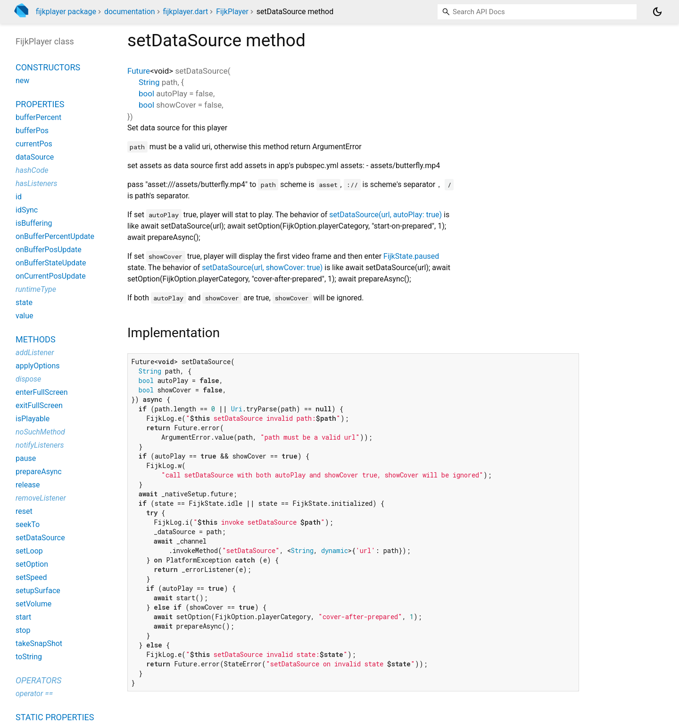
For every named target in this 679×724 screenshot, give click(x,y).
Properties (40, 104)
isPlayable (33, 418)
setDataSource (40, 537)
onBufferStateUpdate (51, 262)
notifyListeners (40, 445)
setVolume (33, 603)
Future (138, 71)
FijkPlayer (232, 11)
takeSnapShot (39, 643)
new (22, 80)
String (149, 82)
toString (29, 656)
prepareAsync (39, 471)
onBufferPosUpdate (49, 249)
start (23, 617)
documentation (129, 11)
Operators (38, 680)
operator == (34, 693)
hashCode (32, 170)
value (24, 315)
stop (23, 630)
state (24, 302)
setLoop (29, 550)
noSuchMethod (40, 431)
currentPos (34, 143)
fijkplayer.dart (185, 11)
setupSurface (38, 590)
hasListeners (37, 183)
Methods (36, 339)
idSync (27, 209)
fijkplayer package (66, 11)
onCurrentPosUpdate (51, 276)
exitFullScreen (39, 405)
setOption (32, 564)
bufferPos (32, 130)
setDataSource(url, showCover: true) (262, 267)
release (28, 484)
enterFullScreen (42, 392)
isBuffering (34, 223)
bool (146, 93)
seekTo (28, 524)
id (19, 196)
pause (26, 458)
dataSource (35, 157)
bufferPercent (38, 117)
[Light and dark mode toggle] (657, 11)
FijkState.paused (411, 256)
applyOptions (37, 365)
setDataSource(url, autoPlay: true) (385, 214)
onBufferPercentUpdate (55, 236)
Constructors (48, 67)
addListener (35, 352)
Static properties (55, 717)
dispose (28, 379)
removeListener (41, 498)
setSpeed (31, 577)
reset (24, 511)
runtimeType (36, 289)
